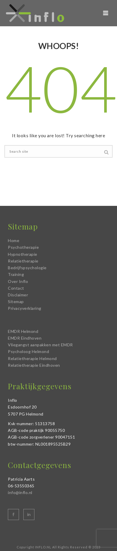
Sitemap (16, 301)
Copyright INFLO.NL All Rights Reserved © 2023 (58, 547)
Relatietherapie (23, 260)
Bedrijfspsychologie (27, 267)
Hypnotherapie (22, 254)
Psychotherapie (23, 247)
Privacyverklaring (24, 308)
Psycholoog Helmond (28, 351)
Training (16, 274)
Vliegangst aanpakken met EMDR (40, 344)
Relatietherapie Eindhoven (34, 365)
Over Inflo (18, 281)
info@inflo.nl (20, 492)
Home (13, 240)
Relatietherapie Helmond (32, 358)
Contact (16, 288)
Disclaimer (18, 294)
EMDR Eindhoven (24, 338)
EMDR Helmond (23, 331)
